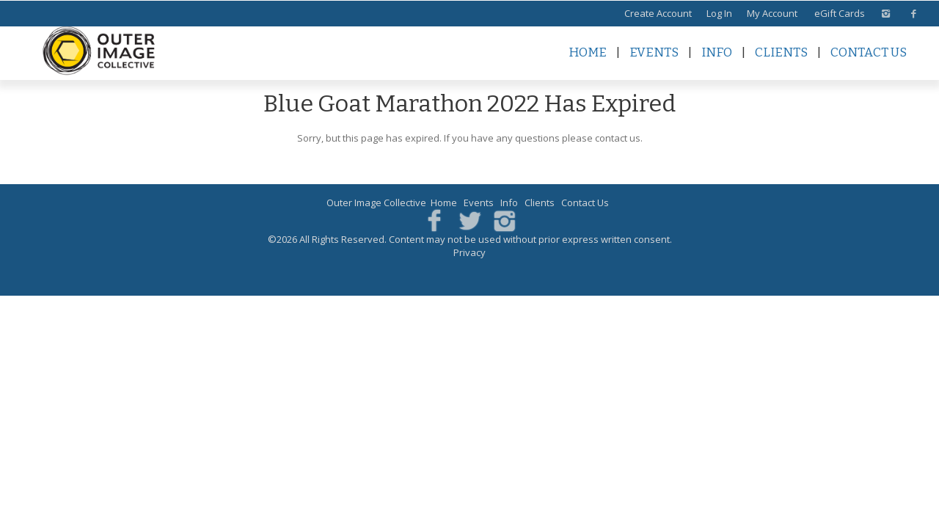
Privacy (469, 252)
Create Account (658, 13)
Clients (781, 52)
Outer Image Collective (376, 202)
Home (588, 52)
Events (654, 52)
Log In (719, 13)
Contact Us (868, 52)
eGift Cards (839, 13)
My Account (772, 13)
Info (716, 52)
